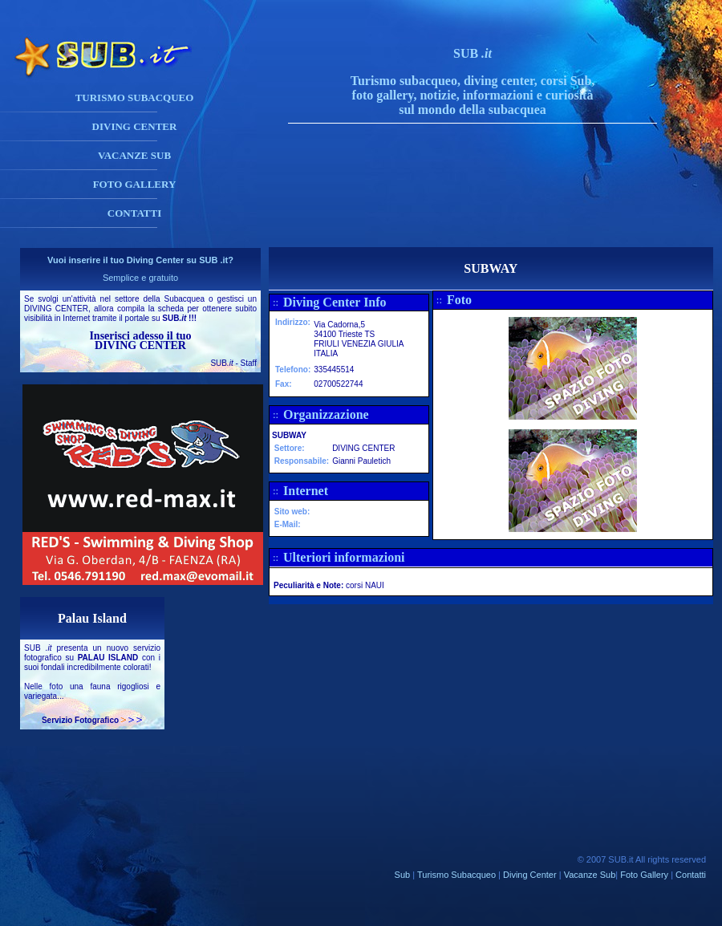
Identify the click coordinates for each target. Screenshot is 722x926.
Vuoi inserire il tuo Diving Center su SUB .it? (140, 260)
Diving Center (530, 874)
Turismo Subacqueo (456, 874)
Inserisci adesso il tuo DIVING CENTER (140, 340)
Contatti (690, 874)
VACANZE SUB (134, 155)
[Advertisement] (488, 211)
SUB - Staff (233, 363)
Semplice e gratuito (140, 277)
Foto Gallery (644, 874)
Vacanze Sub (590, 874)
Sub (403, 874)
